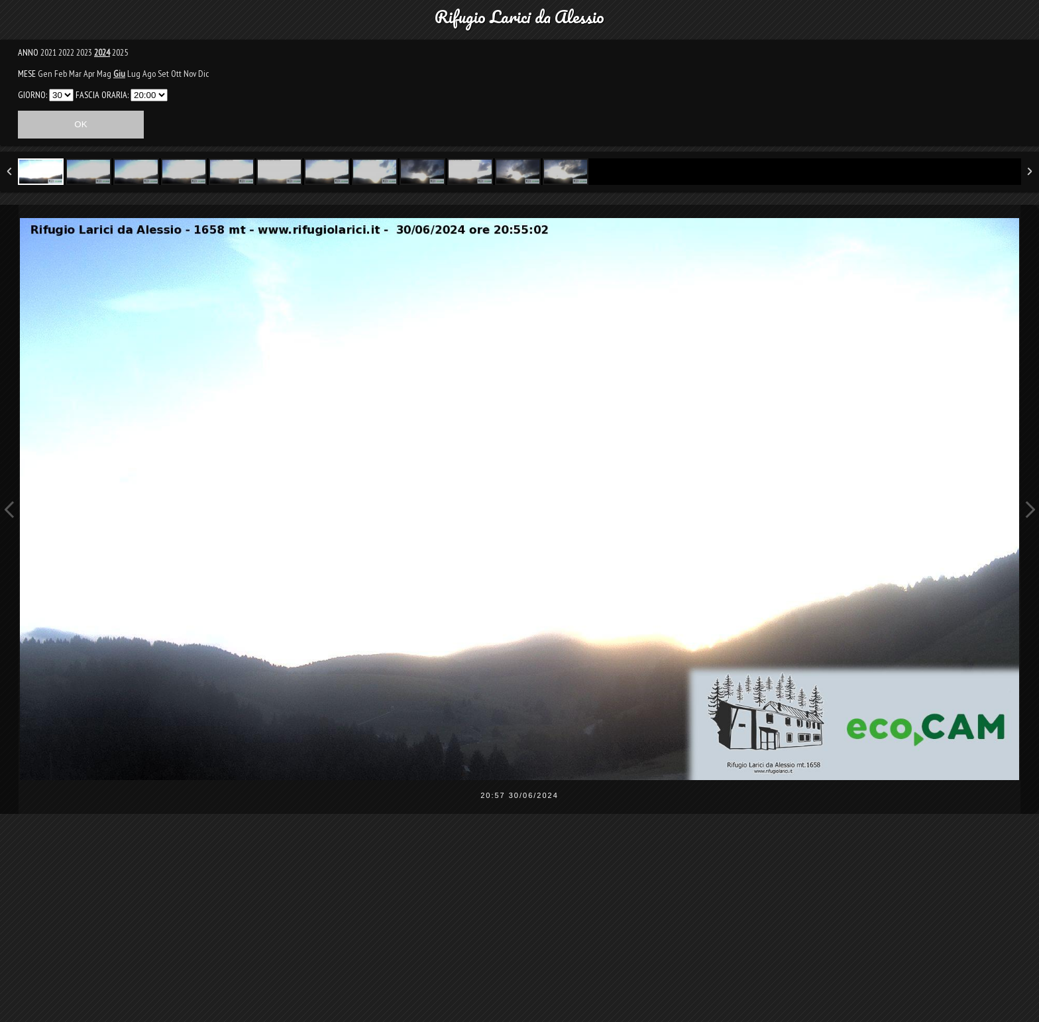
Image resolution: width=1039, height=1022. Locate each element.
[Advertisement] (519, 926)
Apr (89, 74)
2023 (84, 52)
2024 (102, 52)
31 (61, 95)
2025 (120, 52)
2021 (48, 52)
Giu (119, 74)
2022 (66, 52)
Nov (190, 74)
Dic (203, 74)
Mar (75, 74)
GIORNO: (32, 95)
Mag (104, 74)
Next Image (1029, 509)
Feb (60, 74)
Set (163, 74)
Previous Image (9, 509)
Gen (45, 74)
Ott (176, 74)
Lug (133, 74)
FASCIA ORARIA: (102, 95)
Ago (149, 74)
